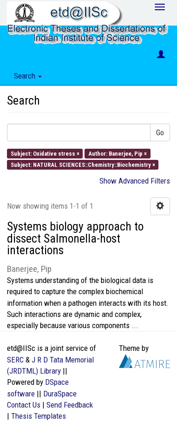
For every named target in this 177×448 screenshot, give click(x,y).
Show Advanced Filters (134, 180)
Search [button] (28, 75)
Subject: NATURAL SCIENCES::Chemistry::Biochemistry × (83, 164)
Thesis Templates (38, 416)
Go (160, 132)
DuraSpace (60, 393)
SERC (15, 359)
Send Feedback (69, 404)
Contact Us (23, 404)
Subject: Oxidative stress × (45, 153)
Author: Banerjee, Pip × (117, 153)
